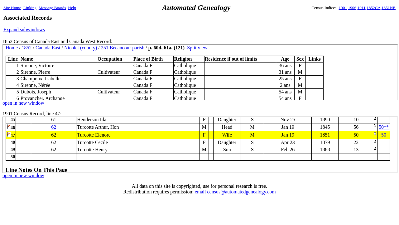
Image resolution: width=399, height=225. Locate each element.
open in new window (23, 103)
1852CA (373, 7)
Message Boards (52, 7)
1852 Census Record (200, 72)
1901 (343, 7)
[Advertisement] (323, 23)
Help (72, 7)
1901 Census (200, 145)
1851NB (389, 7)
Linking (29, 7)
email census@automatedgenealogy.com (235, 191)
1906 (352, 7)
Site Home (12, 7)
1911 (362, 7)
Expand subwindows (24, 29)
